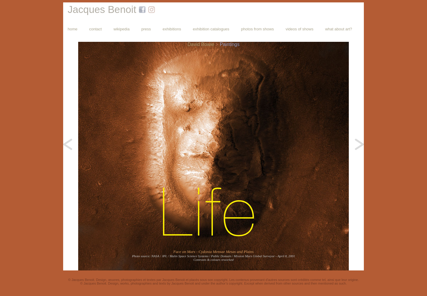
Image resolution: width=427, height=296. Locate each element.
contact (95, 29)
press (146, 29)
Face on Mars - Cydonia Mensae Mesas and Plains (213, 251)
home (73, 29)
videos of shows (300, 29)
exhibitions (172, 29)
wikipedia (121, 29)
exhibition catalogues (211, 29)
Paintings (230, 44)
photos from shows (257, 29)
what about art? (338, 29)
